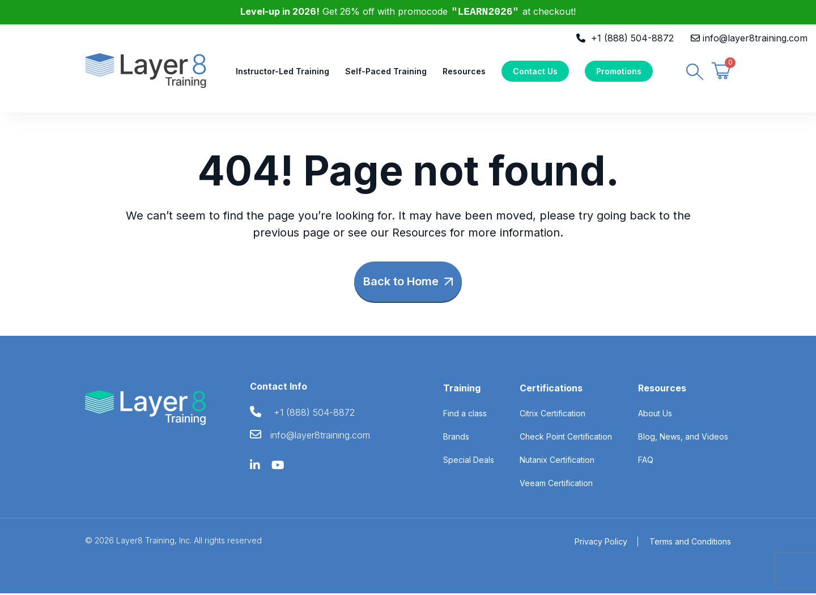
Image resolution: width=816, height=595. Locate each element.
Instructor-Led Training (282, 72)
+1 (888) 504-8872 (632, 38)
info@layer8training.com (755, 38)
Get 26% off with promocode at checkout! (408, 11)
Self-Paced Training (386, 72)
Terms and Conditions (690, 543)
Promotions (618, 72)
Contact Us (535, 72)
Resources (464, 72)
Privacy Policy (601, 543)
